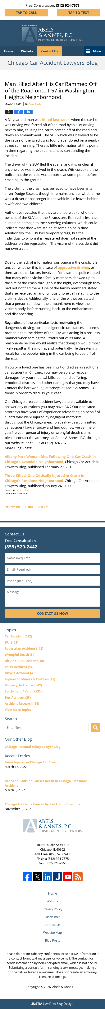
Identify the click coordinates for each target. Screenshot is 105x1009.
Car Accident (22, 490)
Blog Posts (52, 940)
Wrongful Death (20, 655)
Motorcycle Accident (23, 685)
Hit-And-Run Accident (24, 661)
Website (27, 51)
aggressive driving (73, 267)
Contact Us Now (52, 613)
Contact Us (49, 51)
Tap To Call (26, 12)
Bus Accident (18, 697)
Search (95, 727)
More (97, 51)
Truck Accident (19, 667)
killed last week (55, 119)
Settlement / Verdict (23, 691)
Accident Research (22, 703)
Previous (13, 506)
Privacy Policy (52, 909)
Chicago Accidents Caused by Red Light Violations (42, 804)
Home (8, 51)
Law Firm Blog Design (52, 1004)
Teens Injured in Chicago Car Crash (31, 762)
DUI (11, 642)
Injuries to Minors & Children (30, 679)
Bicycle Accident (20, 673)
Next (43, 506)
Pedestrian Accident (24, 648)
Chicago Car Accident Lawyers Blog (52, 33)
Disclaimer (52, 917)
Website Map (52, 932)
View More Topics (18, 710)
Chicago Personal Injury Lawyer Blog (32, 747)
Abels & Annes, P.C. (65, 987)
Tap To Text (78, 12)
